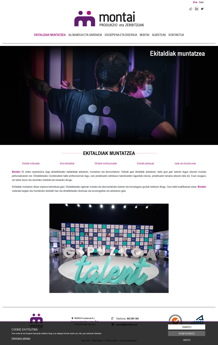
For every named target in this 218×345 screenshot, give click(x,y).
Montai (144, 35)
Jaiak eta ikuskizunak (185, 163)
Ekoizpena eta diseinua (121, 35)
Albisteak (159, 35)
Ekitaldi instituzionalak (106, 163)
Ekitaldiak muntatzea (50, 35)
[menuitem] (50, 35)
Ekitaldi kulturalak (31, 163)
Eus (195, 2)
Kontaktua (176, 35)
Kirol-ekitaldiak (67, 163)
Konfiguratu (187, 333)
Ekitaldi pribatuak (145, 163)
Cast (201, 2)
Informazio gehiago (21, 338)
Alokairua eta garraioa (85, 35)
